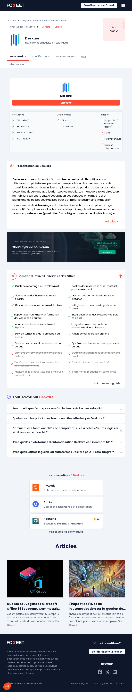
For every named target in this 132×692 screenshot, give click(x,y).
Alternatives (17, 64)
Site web (66, 102)
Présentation (18, 56)
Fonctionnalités (65, 56)
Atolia (48, 502)
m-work (49, 486)
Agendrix (50, 519)
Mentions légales (79, 683)
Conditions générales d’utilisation (107, 683)
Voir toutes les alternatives (66, 531)
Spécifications (41, 56)
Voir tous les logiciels (107, 383)
